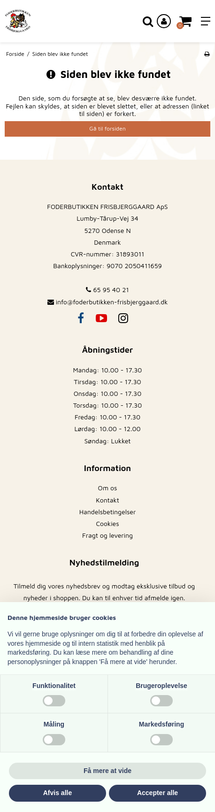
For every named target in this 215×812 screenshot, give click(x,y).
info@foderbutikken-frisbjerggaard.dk (112, 302)
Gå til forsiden (107, 128)
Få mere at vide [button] (107, 770)
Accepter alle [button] (157, 793)
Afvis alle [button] (57, 793)
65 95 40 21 (107, 290)
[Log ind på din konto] (164, 21)
